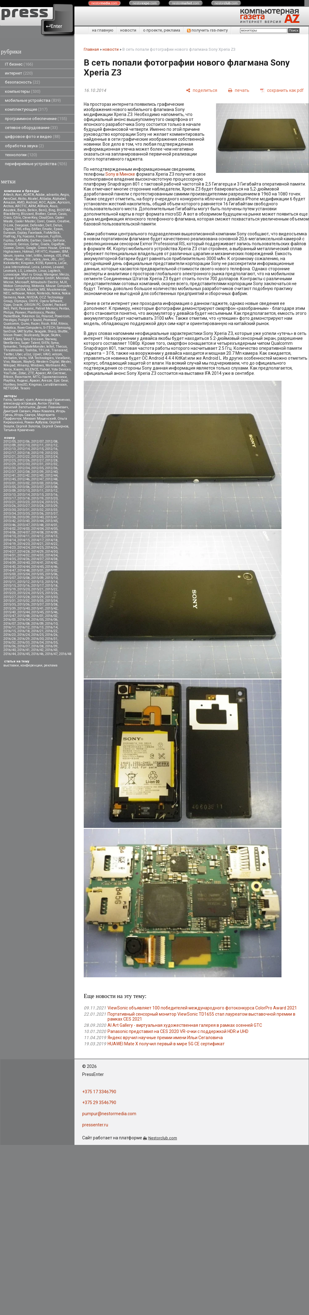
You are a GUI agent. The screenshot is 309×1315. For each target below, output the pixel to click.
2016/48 (65, 654)
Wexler (66, 362)
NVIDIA (32, 297)
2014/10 (9, 536)
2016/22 (51, 631)
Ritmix (63, 324)
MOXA (20, 290)
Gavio (47, 240)
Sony (19, 339)
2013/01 (9, 483)
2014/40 (23, 563)
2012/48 (51, 479)
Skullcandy (31, 335)
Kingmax (35, 385)
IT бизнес (19, 64)
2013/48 (37, 525)
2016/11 (9, 627)
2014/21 (37, 544)
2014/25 (37, 548)
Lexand (58, 267)
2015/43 (9, 612)
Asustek (9, 210)
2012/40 (51, 472)
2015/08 (23, 578)
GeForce (59, 240)
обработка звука (24, 145)
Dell (48, 225)
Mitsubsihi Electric (44, 282)
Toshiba (31, 350)
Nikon (31, 293)
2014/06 (9, 532)
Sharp (52, 331)
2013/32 (37, 510)
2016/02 (51, 616)
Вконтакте (23, 377)
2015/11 (9, 582)
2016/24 (23, 635)
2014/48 (23, 570)
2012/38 (23, 472)
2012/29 (9, 464)
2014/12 (37, 536)
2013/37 (51, 514)
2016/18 (23, 631)
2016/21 (37, 631)
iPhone (8, 259)
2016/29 (23, 639)
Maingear (51, 274)
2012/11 (37, 445)
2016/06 (51, 620)
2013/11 (37, 491)
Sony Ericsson (33, 339)
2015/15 (9, 586)
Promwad (50, 320)
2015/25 (37, 593)
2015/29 (37, 597)
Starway (50, 339)
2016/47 (51, 654)
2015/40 (23, 608)
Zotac (22, 373)
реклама (50, 665)
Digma (8, 229)
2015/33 (37, 601)
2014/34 (51, 555)
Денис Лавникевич (52, 407)
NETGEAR (11, 388)
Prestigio (9, 320)
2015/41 (37, 608)
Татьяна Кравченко (18, 430)
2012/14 (23, 449)
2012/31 (37, 464)
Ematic (47, 229)
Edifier (36, 229)
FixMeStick (52, 233)
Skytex (55, 335)
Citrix (17, 218)
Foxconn (28, 236)
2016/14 (51, 627)
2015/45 (37, 612)
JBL (54, 259)
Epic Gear (61, 381)
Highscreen (12, 252)
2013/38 (9, 517)
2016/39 (51, 646)
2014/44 (23, 567)
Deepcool (21, 225)
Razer (35, 324)
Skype (45, 335)
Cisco (7, 218)
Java (45, 259)
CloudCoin (46, 218)
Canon (52, 214)
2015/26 (51, 593)
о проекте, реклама (161, 30)
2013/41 (51, 517)
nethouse (18, 293)
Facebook (35, 233)
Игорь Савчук (25, 415)
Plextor (50, 313)
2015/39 (9, 608)
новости (128, 30)
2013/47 (23, 525)
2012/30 (23, 464)
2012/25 (9, 460)
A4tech (8, 195)
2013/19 (37, 498)
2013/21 (9, 502)
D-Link (8, 225)
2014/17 (37, 540)
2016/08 (23, 624)
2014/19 (9, 544)
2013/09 (9, 491)
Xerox (7, 369)
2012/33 (9, 468)
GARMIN (21, 240)
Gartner (35, 240)
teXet (50, 347)
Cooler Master (25, 221)
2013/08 (51, 487)
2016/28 (9, 639)
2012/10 (23, 445)
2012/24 (51, 457)
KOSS (39, 263)
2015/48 (23, 616)
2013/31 (23, 510)
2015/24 (23, 593)
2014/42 (51, 563)
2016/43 (51, 650)
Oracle (18, 305)
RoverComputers (29, 328)
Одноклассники (54, 377)
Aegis (64, 195)
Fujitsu (8, 240)
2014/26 (51, 548)
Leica (36, 267)
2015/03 (9, 574)
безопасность (22, 82)
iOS (58, 256)
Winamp (23, 365)
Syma (55, 343)
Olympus (20, 301)
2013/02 (23, 483)
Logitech (54, 271)
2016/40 (9, 650)
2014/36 (23, 559)
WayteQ (29, 362)
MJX (63, 282)
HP (37, 252)
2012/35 (37, 468)
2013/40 (37, 517)
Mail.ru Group (31, 274)
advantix (52, 195)
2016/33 (23, 642)
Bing (52, 210)
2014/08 (37, 532)
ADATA (28, 195)
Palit (14, 308)
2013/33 (51, 510)
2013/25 (51, 502)
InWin (38, 256)
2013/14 (23, 495)
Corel (40, 221)
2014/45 (37, 567)
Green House (47, 248)
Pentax (64, 308)
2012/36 (51, 468)
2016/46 (37, 654)
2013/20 (51, 498)
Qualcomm (11, 324)
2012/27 (37, 460)
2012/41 (9, 475)
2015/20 (23, 589)
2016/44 (9, 654)
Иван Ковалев (43, 411)
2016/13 (37, 627)
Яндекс (22, 381)
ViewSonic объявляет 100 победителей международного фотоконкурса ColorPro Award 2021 (202, 1007)
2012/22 (23, 457)
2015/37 (37, 604)
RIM (54, 324)
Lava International (16, 267)
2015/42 (51, 608)
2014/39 (9, 563)
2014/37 (37, 559)
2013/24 (37, 502)
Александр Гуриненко (52, 400)
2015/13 (37, 582)
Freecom (42, 236)
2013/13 (9, 495)
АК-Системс (56, 373)
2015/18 (51, 586)
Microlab (62, 278)
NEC (6, 293)
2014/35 (9, 559)
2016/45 (23, 654)
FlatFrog (9, 236)
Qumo (25, 324)
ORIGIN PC (32, 305)
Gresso (64, 248)
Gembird (9, 244)
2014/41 (37, 563)
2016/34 (37, 642)
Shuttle (63, 331)
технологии (21, 154)
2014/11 (23, 536)
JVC (61, 259)
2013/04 (51, 483)
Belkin (32, 210)
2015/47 (9, 616)
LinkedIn (30, 271)
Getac (34, 244)
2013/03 (37, 483)
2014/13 (51, 536)
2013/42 (9, 521)
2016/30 (37, 639)
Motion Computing (16, 286)
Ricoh (45, 324)
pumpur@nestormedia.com (109, 1113)
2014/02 (9, 529)
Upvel (37, 354)
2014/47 (9, 570)
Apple (51, 202)
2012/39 (37, 472)
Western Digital (47, 362)
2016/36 (9, 646)
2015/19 (9, 589)
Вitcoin (8, 377)
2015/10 (51, 578)
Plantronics (36, 313)
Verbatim (10, 358)
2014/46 (51, 567)
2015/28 (23, 597)
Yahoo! (45, 369)
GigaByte (58, 244)
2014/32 (23, 555)
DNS (18, 229)
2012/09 (9, 445)
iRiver (19, 259)
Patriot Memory (46, 308)
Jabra (36, 259)
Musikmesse (56, 290)
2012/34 (23, 468)
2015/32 (23, 601)
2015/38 (51, 604)
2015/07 (9, 578)
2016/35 (51, 642)
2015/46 (51, 612)
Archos (8, 206)
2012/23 (37, 457)
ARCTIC (21, 206)
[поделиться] (201, 90)
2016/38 (37, 646)
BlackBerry (11, 214)
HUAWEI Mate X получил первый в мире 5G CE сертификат (166, 1043)
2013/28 (37, 506)
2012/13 (9, 449)
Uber (18, 354)
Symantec (10, 347)
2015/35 (9, 604)
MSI (42, 290)
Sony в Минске (120, 174)
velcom (57, 354)
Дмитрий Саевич (17, 411)
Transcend (59, 350)
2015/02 (51, 570)
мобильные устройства (33, 100)
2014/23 (9, 548)
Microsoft (22, 282)
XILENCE (31, 369)
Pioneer (20, 313)
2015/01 (37, 570)
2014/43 (9, 567)
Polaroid (47, 316)
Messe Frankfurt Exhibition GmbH (28, 278)
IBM (65, 252)
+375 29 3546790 (99, 1102)
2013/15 (37, 495)
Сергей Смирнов (55, 426)
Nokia (56, 293)
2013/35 (23, 514)
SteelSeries (11, 343)
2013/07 (37, 487)
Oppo (7, 305)
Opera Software (51, 301)
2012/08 (51, 441)
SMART (8, 339)
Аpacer (41, 373)
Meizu (64, 274)
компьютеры (22, 91)
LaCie (62, 263)
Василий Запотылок (19, 407)
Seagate (40, 331)
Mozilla (32, 290)
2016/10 (51, 624)
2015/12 (23, 582)
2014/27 (9, 552)
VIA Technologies (41, 358)
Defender (37, 225)
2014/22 (51, 544)
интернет (19, 73)
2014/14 (9, 540)
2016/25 (37, 635)
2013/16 (51, 495)
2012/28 (51, 460)
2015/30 (51, 597)
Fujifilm (55, 236)
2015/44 (23, 612)
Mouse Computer (58, 286)
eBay (26, 229)
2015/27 (9, 597)
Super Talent (30, 343)
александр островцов (19, 403)
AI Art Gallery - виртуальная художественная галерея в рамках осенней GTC (185, 1025)
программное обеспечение (36, 118)
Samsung (63, 328)
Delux (57, 225)
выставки (11, 665)
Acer (18, 195)
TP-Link (44, 350)
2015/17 (37, 586)
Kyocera (51, 263)
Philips (8, 313)
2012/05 (9, 441)
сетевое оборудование (31, 127)
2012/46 (23, 479)
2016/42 (37, 650)
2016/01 (37, 616)
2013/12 (51, 491)
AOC (42, 202)
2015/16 (23, 586)
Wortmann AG (55, 365)
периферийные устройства (36, 163)
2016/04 (23, 620)
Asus (53, 206)
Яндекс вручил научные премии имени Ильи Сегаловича (165, 1037)
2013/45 (51, 521)
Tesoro (25, 388)
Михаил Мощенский (39, 419)
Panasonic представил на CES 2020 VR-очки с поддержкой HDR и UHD (178, 1031)
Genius (23, 244)
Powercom (62, 316)
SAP (19, 331)
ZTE (31, 373)
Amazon (9, 202)
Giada (44, 244)
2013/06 (23, 487)
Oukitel (47, 305)
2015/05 (37, 574)
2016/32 (9, 642)
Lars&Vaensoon (55, 385)
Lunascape (11, 274)
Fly (19, 236)
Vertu (23, 358)
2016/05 (37, 620)
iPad (65, 256)
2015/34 (51, 601)
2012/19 (37, 453)
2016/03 (9, 620)
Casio (62, 214)
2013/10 (23, 491)
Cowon (51, 221)
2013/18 (23, 498)
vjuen (30, 400)
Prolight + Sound (30, 320)
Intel (29, 256)
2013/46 (9, 525)
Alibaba (45, 199)
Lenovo (46, 267)
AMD (20, 202)
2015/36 (23, 604)
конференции (31, 665)
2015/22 (51, 589)
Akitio (22, 199)
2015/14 (51, 582)
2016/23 (9, 635)
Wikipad (9, 365)
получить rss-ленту (207, 30)
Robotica (9, 328)
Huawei (54, 252)
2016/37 (23, 646)
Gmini (19, 248)
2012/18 (23, 453)
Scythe (28, 331)
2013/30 (9, 510)
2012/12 (51, 445)
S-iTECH (49, 328)
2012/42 (23, 475)
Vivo (6, 362)
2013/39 (23, 517)
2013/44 (37, 521)
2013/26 (9, 506)
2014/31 (9, 555)
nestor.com (104, 3)
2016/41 (23, 650)
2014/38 (51, 559)
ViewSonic (62, 358)
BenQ (43, 210)
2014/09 (51, 532)
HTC (43, 252)
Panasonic (26, 308)
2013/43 (23, 521)
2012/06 (23, 441)
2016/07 (9, 624)
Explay (22, 233)
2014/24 (23, 548)
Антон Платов (48, 403)
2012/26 (23, 460)
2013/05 (9, 487)
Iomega (49, 256)
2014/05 (51, 529)
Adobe (40, 195)
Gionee (8, 248)
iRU (27, 259)
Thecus (61, 347)
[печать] (238, 90)
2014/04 (37, 529)
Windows (37, 365)
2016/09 (37, 624)
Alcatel (33, 199)
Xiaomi (18, 369)
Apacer (35, 381)
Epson (58, 229)
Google (31, 248)
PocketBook (11, 316)
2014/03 (23, 529)
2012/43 (37, 475)
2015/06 (51, 574)
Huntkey (9, 385)
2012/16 (51, 449)
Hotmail (28, 252)
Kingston (27, 263)
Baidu (21, 210)
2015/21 (37, 589)
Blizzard (27, 214)
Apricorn (63, 202)
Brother (40, 214)
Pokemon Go (31, 316)
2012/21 (9, 457)
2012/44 (51, 475)
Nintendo (43, 293)
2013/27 (23, 506)
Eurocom (9, 233)
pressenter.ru (95, 1124)
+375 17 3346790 (99, 1091)
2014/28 (23, 552)
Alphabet (59, 199)
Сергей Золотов (28, 426)
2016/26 (51, 635)
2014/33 (37, 555)
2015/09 (37, 578)
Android (31, 202)
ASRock (42, 206)
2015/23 (9, 593)
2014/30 (51, 552)
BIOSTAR (63, 210)
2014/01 (51, 525)
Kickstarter (11, 263)
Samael (18, 400)
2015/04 (23, 574)
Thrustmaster (13, 350)
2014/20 (23, 544)
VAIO (46, 354)
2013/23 (23, 502)
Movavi (8, 290)
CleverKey (29, 218)
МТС (36, 377)
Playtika (9, 381)
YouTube (10, 373)
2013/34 (9, 514)
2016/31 (51, 639)
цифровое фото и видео (32, 136)
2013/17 (9, 498)
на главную (102, 30)
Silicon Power (12, 335)
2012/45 (9, 479)
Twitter (8, 354)
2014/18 (51, 540)
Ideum (8, 256)
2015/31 (9, 601)
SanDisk (9, 331)
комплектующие (26, 109)
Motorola (38, 286)
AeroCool (9, 199)
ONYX (33, 301)
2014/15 (23, 540)
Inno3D (22, 385)
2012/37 (9, 472)
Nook (21, 297)
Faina (7, 400)
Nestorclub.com (162, 1138)
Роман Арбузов (36, 422)
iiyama (19, 256)
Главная (91, 49)
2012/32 (51, 464)
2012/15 (37, 449)
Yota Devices (61, 369)
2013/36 (37, 514)
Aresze (46, 381)
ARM (32, 206)
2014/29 (37, 552)
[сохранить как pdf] (282, 90)
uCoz (27, 354)
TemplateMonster (32, 347)
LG (20, 271)
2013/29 (51, 506)
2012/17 (9, 453)
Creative (63, 221)
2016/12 (23, 627)
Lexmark (9, 271)
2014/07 (23, 532)
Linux (42, 271)
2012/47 (37, 479)
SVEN (45, 343)
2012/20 (51, 453)
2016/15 (9, 631)
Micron (8, 282)
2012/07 (37, 441)
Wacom (16, 362)
